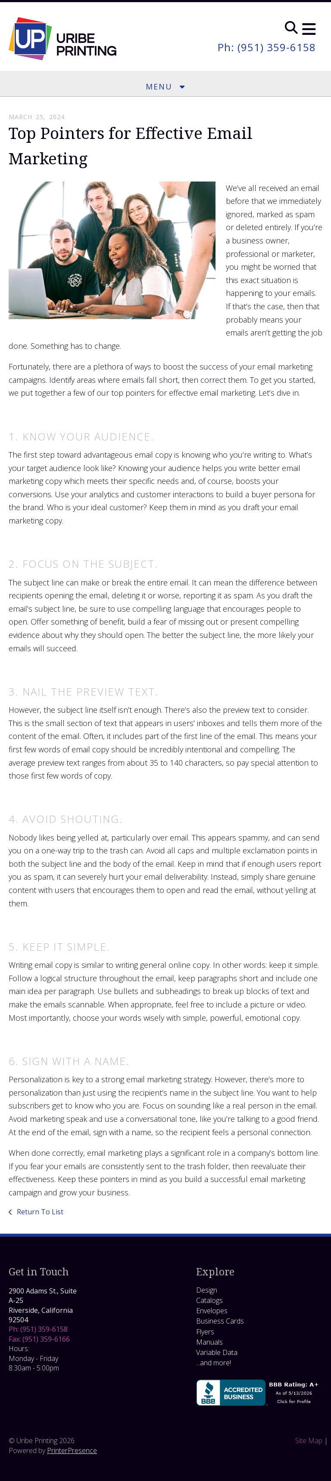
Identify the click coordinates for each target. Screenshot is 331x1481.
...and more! (213, 1362)
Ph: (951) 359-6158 (267, 47)
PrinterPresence (72, 1450)
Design (206, 1290)
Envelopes (212, 1310)
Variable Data (216, 1352)
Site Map (308, 1440)
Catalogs (209, 1300)
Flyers (205, 1331)
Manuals (209, 1342)
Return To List (39, 1211)
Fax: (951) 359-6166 (39, 1339)
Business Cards (220, 1321)
